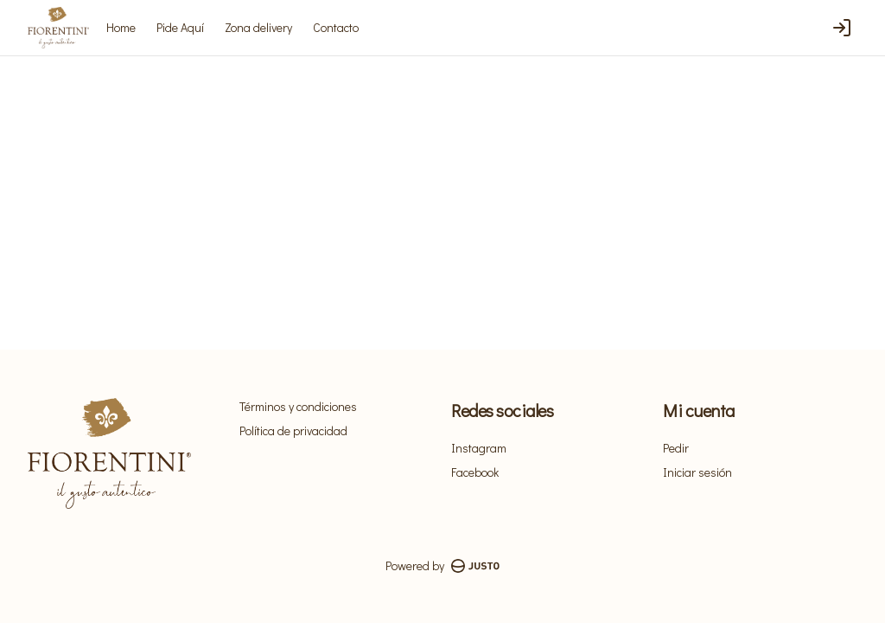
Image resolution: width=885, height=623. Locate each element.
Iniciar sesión (697, 472)
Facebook (475, 472)
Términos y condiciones (298, 406)
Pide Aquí (180, 27)
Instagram (478, 448)
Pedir (676, 448)
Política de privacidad (293, 430)
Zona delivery (258, 27)
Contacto (336, 27)
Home (121, 27)
